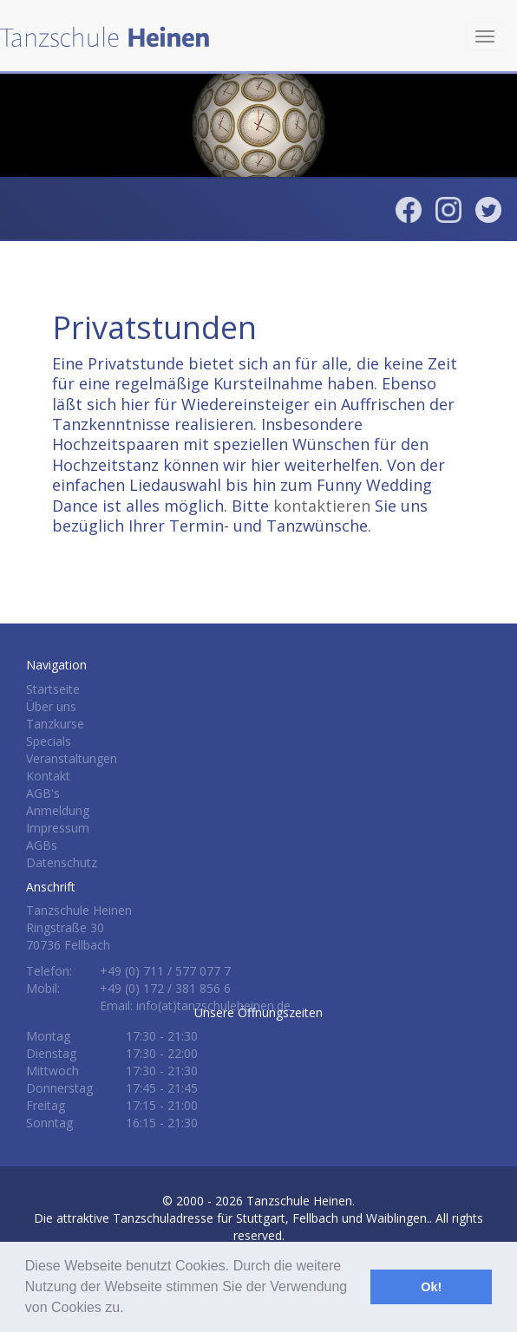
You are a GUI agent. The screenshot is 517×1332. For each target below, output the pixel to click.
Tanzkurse (55, 723)
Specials (48, 741)
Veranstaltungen (71, 758)
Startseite (53, 689)
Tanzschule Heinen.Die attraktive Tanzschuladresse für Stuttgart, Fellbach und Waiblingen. (231, 1209)
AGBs (41, 845)
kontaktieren (321, 505)
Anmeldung (57, 810)
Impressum (57, 827)
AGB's (43, 793)
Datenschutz (61, 862)
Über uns (51, 706)
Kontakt (48, 775)
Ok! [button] (431, 1287)
